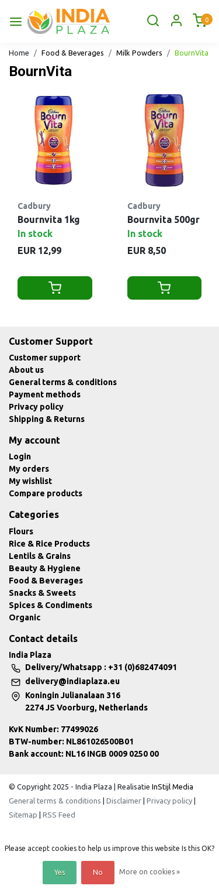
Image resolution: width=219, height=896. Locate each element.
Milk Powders (139, 53)
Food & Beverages (72, 53)
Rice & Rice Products (49, 543)
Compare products (45, 493)
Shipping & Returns (47, 419)
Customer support (45, 357)
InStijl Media (171, 786)
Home (19, 53)
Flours (21, 531)
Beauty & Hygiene (45, 568)
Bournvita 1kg (49, 219)
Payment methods (45, 394)
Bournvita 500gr (163, 219)
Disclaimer (123, 801)
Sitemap (23, 815)
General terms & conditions (63, 382)
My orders (29, 468)
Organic (24, 617)
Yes (59, 872)
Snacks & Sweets (42, 593)
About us (26, 370)
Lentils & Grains (40, 556)
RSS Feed (59, 815)
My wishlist (30, 481)
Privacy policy (36, 406)
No (98, 872)
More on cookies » (149, 872)
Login (20, 456)
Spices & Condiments (50, 605)
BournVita (191, 53)
